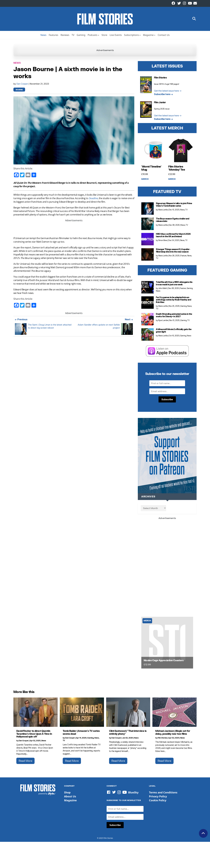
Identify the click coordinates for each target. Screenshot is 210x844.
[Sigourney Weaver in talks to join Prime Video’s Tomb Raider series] (147, 211)
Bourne (19, 92)
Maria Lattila (163, 212)
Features (53, 37)
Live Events (116, 37)
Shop (67, 794)
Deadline (93, 200)
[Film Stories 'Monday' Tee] (180, 152)
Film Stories (162, 740)
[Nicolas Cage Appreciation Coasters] (167, 645)
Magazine (148, 37)
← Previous (21, 321)
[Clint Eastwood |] (128, 714)
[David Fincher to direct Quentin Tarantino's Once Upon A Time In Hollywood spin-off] (35, 714)
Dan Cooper (22, 86)
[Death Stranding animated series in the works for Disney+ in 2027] (147, 321)
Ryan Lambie (163, 322)
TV (73, 37)
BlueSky (133, 794)
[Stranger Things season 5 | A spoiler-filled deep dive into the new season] (147, 256)
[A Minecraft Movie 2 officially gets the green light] (147, 336)
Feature (184, 258)
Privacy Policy (158, 798)
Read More (25, 763)
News (43, 37)
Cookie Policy (157, 802)
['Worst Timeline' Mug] (153, 152)
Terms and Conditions (163, 794)
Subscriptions (131, 37)
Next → (129, 321)
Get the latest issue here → (167, 92)
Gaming (81, 37)
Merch (145, 181)
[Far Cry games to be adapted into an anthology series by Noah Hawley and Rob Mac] (147, 305)
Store (104, 37)
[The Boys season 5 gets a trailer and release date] (147, 226)
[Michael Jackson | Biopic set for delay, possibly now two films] (174, 714)
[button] (194, 20)
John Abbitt (162, 290)
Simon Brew (162, 242)
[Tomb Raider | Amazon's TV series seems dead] (82, 714)
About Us (70, 798)
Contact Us (163, 37)
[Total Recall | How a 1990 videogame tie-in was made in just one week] (147, 289)
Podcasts (92, 37)
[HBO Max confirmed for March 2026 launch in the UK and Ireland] (147, 241)
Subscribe (167, 401)
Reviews (65, 37)
